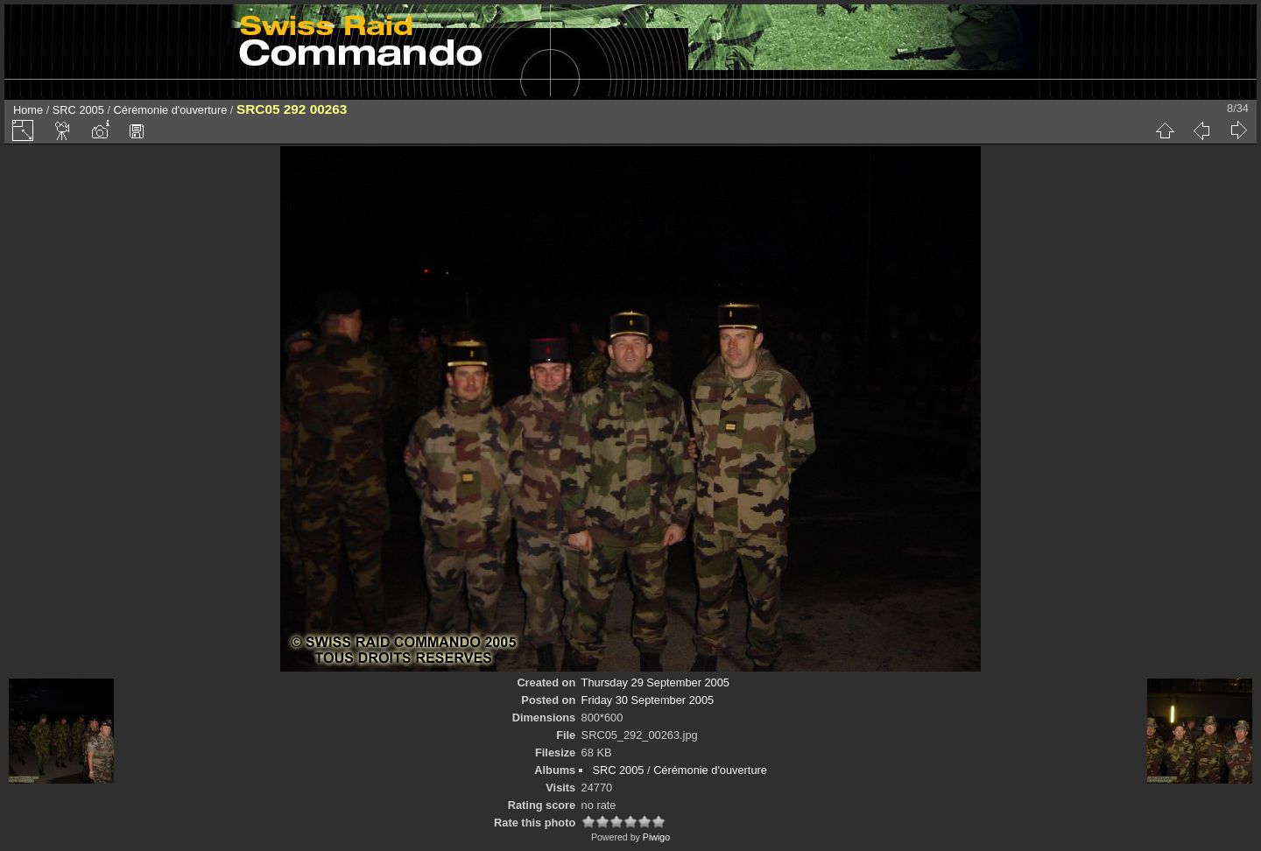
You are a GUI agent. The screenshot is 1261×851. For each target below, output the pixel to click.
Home (28, 109)
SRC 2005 (78, 109)
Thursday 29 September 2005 (655, 682)
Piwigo (656, 837)
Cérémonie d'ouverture (171, 109)
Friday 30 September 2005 (648, 700)
